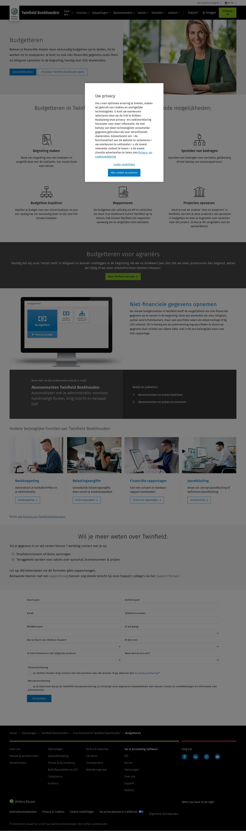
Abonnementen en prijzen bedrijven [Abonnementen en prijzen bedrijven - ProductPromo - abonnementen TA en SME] (160, 394)
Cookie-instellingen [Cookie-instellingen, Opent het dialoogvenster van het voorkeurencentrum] (124, 164)
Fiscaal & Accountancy (61, 762)
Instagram (206, 756)
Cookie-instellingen (82, 811)
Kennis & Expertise (97, 749)
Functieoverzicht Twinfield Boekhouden (96, 733)
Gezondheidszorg (58, 756)
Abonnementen (124, 12)
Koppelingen (101, 12)
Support (129, 783)
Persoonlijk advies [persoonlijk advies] (23, 72)
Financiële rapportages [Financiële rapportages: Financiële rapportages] (145, 500)
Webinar (129, 790)
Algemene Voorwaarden (163, 813)
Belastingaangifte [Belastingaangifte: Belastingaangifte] (85, 500)
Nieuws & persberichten (24, 756)
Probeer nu (228, 12)
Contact (174, 12)
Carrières (91, 756)
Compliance (55, 776)
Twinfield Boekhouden (54, 733)
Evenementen (18, 762)
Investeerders (94, 762)
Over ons (15, 749)
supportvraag (59, 576)
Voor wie (69, 13)
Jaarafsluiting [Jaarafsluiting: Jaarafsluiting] (197, 500)
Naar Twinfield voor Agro (121, 276)
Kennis (143, 12)
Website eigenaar (96, 769)
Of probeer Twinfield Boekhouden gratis (63, 72)
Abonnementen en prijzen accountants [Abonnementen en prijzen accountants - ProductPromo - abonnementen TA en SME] (162, 402)
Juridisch (53, 783)
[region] (124, 132)
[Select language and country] (230, 3)
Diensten (158, 12)
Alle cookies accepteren (124, 172)
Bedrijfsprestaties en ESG (63, 769)
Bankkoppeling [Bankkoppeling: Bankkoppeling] (26, 500)
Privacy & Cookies (53, 811)
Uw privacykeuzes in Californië (118, 811)
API (126, 756)
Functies (83, 12)
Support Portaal (167, 576)
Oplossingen (29, 733)
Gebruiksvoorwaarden (23, 811)
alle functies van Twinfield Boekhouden (41, 516)
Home (13, 733)
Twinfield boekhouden (185, 758)
